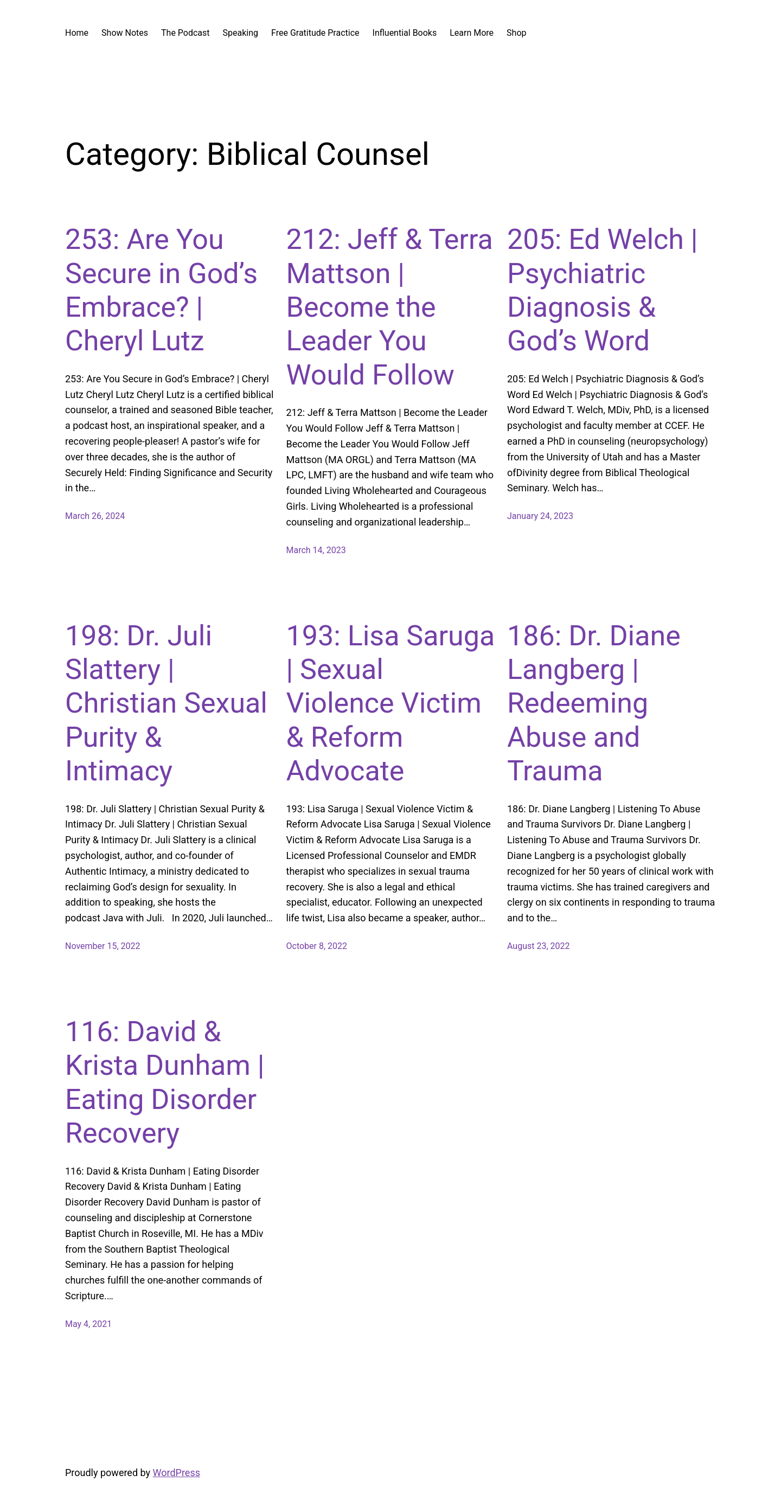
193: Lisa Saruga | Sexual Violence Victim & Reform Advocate (390, 703)
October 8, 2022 (317, 946)
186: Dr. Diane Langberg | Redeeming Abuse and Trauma (594, 703)
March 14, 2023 (316, 550)
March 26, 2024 (95, 516)
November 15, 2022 (102, 946)
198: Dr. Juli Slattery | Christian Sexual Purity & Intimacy (166, 703)
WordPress (176, 1472)
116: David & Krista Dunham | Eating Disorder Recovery (165, 1082)
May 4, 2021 (88, 1324)
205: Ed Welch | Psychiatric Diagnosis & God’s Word (602, 290)
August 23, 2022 (538, 946)
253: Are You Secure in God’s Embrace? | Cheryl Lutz (161, 290)
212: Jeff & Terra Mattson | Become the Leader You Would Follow (389, 307)
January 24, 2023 (540, 516)
